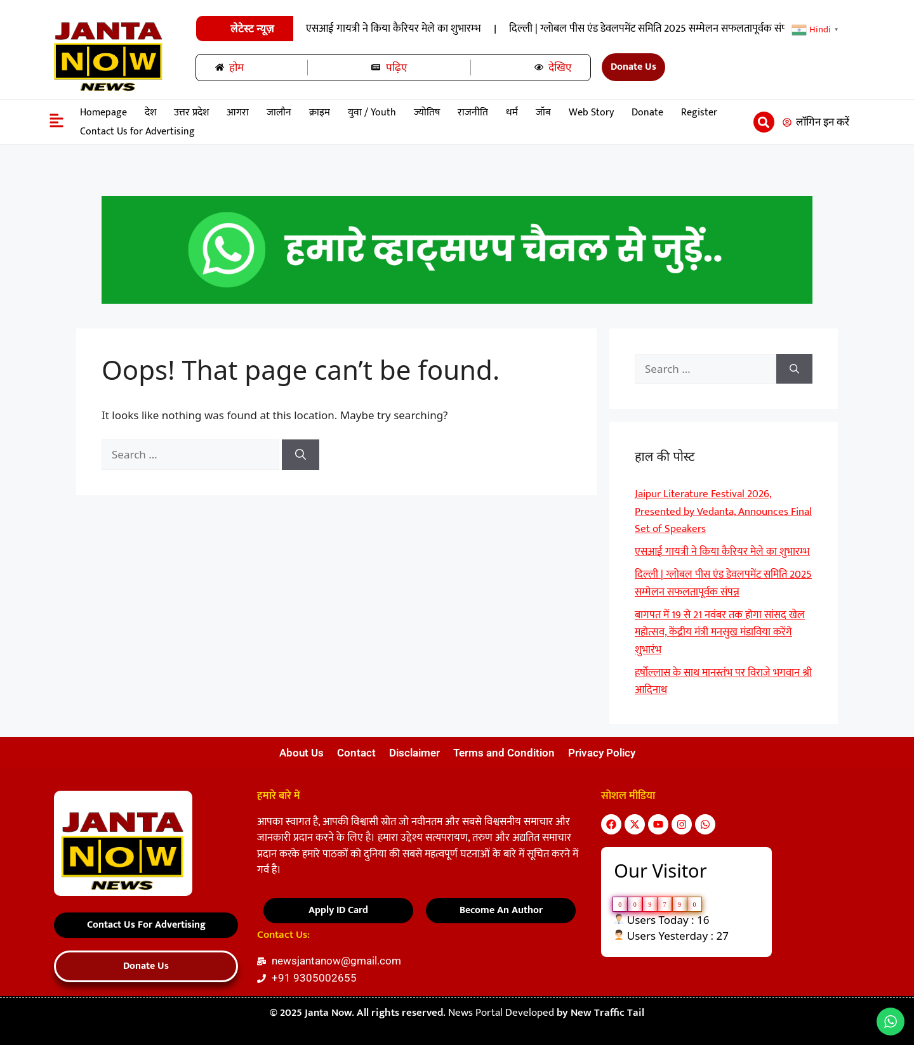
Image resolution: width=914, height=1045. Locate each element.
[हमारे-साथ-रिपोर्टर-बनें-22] (457, 300)
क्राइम (319, 112)
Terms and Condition (504, 752)
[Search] (300, 454)
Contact (356, 752)
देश (150, 112)
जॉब (543, 112)
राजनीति (473, 112)
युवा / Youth (372, 112)
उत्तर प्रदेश (191, 112)
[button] (763, 122)
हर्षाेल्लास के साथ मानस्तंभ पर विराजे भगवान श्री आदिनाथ (723, 681)
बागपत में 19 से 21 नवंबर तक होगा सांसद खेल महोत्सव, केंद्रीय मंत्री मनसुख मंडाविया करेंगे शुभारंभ (720, 632)
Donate (647, 112)
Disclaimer (414, 752)
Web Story (591, 112)
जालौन (279, 112)
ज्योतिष (427, 112)
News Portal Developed (502, 1013)
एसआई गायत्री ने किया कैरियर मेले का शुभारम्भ (766, 28)
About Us (301, 752)
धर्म (512, 112)
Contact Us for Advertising (137, 131)
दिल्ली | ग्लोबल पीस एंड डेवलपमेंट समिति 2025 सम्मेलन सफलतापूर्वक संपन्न (723, 583)
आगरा (238, 112)
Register (699, 112)
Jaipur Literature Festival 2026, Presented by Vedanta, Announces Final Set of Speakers (456, 28)
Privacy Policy (601, 752)
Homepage (103, 112)
